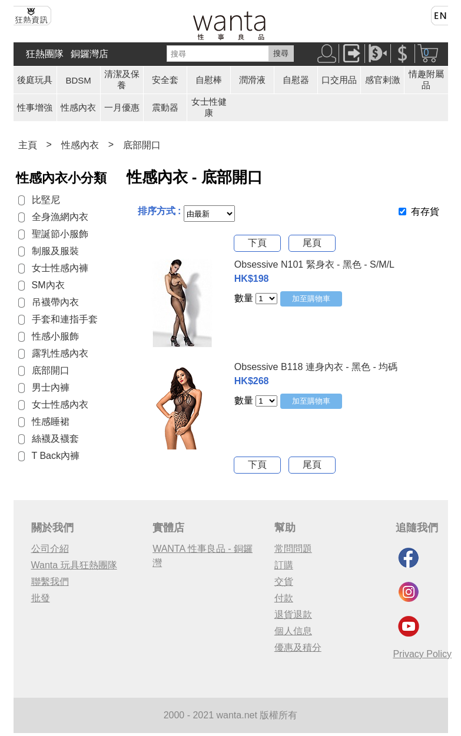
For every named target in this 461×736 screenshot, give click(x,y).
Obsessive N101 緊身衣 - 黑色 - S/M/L (314, 264)
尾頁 (312, 243)
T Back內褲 (56, 456)
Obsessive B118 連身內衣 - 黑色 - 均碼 (315, 367)
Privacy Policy (422, 654)
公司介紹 (50, 549)
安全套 (165, 80)
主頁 (27, 145)
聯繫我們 (50, 582)
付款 (283, 598)
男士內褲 (50, 387)
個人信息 (293, 631)
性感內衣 (78, 107)
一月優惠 (122, 107)
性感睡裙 (50, 422)
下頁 (257, 243)
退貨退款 (293, 615)
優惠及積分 (297, 647)
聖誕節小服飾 (60, 234)
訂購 (283, 565)
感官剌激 (382, 80)
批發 (40, 598)
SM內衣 (48, 285)
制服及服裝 (55, 251)
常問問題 (293, 549)
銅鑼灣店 (89, 54)
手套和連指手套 (65, 319)
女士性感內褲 (60, 268)
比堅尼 (46, 200)
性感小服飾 (55, 336)
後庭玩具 (34, 80)
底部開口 (142, 145)
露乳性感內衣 (60, 353)
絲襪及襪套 (55, 439)
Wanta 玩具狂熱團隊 (74, 565)
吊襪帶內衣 (55, 302)
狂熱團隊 (45, 54)
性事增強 (34, 107)
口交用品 (339, 80)
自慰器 (296, 80)
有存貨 (425, 212)
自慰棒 (208, 80)
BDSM (78, 80)
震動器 (165, 107)
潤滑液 (252, 80)
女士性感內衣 (60, 404)
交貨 (283, 582)
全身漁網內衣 (60, 217)
